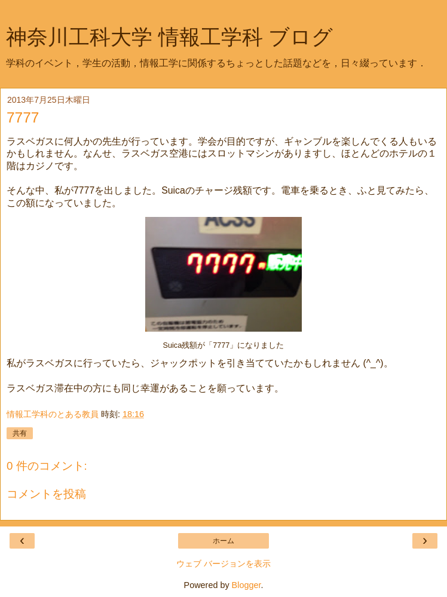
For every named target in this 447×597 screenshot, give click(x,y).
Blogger (246, 585)
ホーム (223, 541)
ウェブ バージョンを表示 (223, 563)
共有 (20, 433)
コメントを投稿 (46, 494)
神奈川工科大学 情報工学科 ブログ (169, 37)
